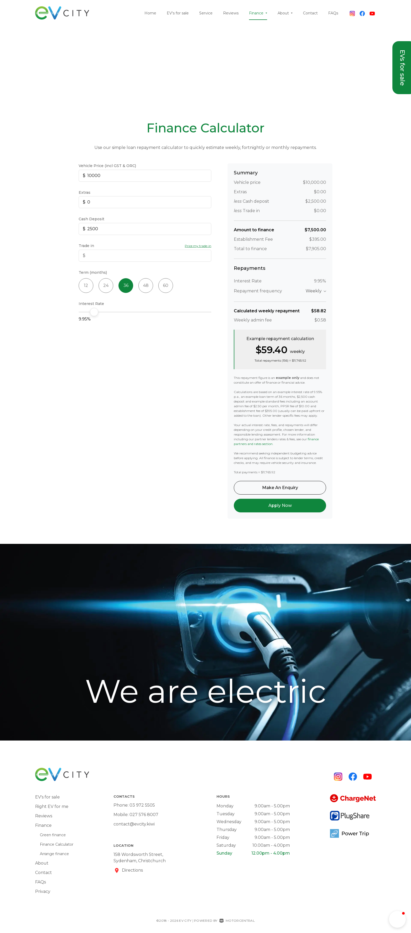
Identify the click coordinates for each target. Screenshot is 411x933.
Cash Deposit (91, 219)
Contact (310, 13)
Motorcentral (237, 921)
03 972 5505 (142, 805)
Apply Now (280, 505)
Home (150, 13)
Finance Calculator (56, 844)
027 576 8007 (143, 814)
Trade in (86, 245)
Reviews (231, 13)
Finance (258, 13)
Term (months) (93, 272)
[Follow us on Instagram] (352, 13)
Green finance (53, 835)
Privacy (42, 891)
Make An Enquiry (280, 487)
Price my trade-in (198, 246)
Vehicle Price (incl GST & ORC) (107, 165)
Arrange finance (54, 853)
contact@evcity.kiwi (134, 824)
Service (206, 13)
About (285, 13)
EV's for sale (178, 13)
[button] (397, 919)
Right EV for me (51, 806)
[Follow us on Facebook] (362, 13)
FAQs (333, 13)
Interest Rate (91, 303)
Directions (132, 870)
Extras (84, 192)
